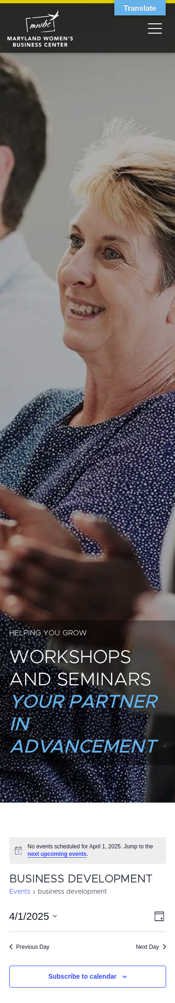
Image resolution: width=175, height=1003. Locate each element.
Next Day (151, 947)
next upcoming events (57, 854)
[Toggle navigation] (155, 28)
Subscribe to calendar (82, 976)
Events (19, 892)
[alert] (87, 850)
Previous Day (29, 947)
